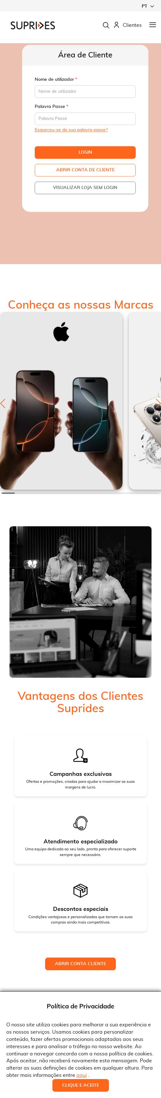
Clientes (127, 25)
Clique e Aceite (80, 1085)
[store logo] (33, 25)
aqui (81, 1075)
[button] (147, 6)
